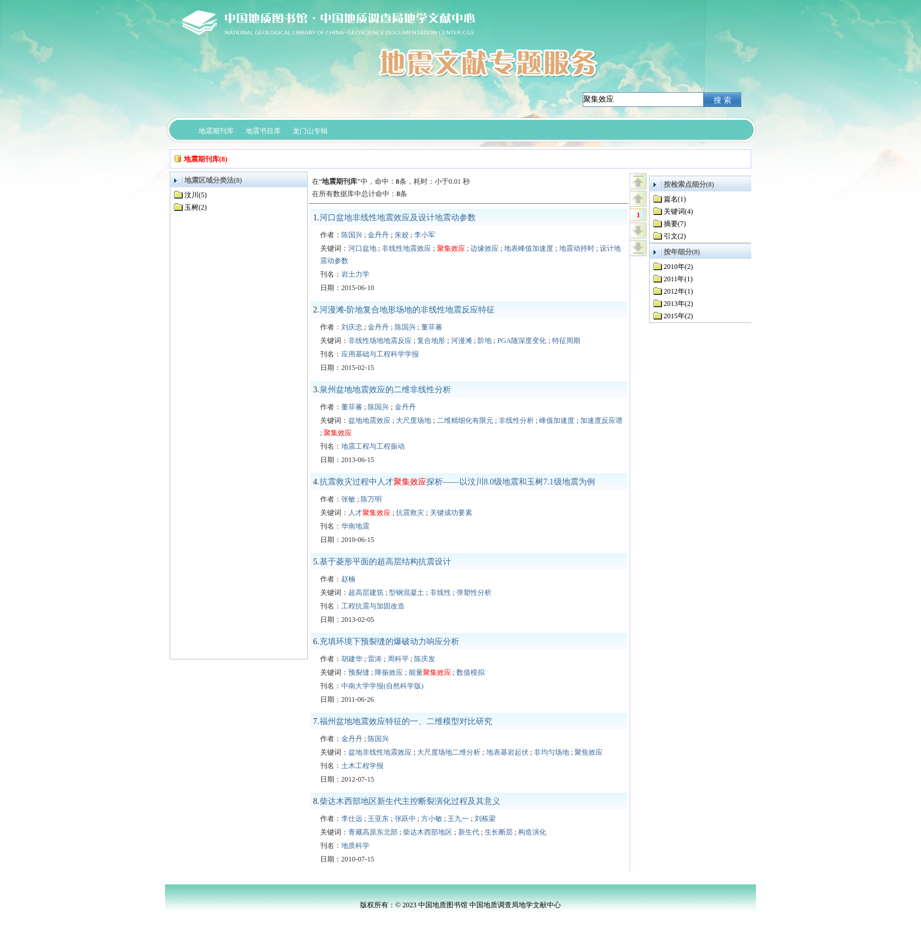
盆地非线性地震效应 (380, 752)
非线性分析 (516, 420)
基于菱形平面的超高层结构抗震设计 (385, 561)
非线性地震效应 (406, 248)
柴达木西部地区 (427, 832)
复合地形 (431, 340)
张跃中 (405, 819)
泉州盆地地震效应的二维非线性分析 (385, 389)
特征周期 (566, 340)
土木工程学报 (362, 766)
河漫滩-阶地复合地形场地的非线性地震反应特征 (407, 309)
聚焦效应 (588, 752)
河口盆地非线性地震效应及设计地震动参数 (398, 217)
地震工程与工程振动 (373, 446)
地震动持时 (576, 248)
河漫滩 (461, 340)
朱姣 (402, 235)
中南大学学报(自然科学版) (382, 686)
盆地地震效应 (369, 420)
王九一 (458, 819)
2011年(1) (678, 279)
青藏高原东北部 (373, 832)
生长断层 (499, 832)
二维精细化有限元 (465, 420)
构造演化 (532, 832)
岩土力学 (355, 274)
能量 (430, 672)
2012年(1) (678, 291)
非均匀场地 (551, 752)
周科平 (398, 659)
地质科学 (355, 846)
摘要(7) (675, 224)
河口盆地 (362, 248)
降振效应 (389, 672)
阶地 (485, 340)
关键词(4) (678, 211)
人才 (369, 513)
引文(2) (675, 236)
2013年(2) (678, 303)
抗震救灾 (410, 513)
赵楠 (348, 579)
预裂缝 (358, 672)
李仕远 (351, 819)
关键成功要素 (451, 513)
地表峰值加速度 (528, 248)
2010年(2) (678, 267)
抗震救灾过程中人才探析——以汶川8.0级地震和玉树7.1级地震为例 (457, 481)
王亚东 (378, 819)
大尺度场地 (413, 420)
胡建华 (351, 659)
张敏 (348, 499)
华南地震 (355, 526)
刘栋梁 (485, 819)
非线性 (440, 592)
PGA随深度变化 (521, 340)
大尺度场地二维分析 (448, 752)
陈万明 (371, 499)
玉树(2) (195, 207)
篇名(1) (675, 199)
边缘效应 (484, 248)
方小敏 (431, 819)
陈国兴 (351, 235)
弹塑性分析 (474, 592)
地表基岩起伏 (507, 752)
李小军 (424, 235)
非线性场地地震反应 (380, 340)
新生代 (468, 832)
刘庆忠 (351, 327)
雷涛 (375, 659)
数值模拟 (470, 672)
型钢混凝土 (406, 592)
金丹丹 (378, 235)
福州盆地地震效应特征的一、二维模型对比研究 (406, 721)
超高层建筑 (366, 592)
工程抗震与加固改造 (373, 606)
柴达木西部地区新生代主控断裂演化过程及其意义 (410, 801)
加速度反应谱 (601, 420)
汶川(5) (195, 195)
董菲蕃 (431, 327)
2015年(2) (678, 316)
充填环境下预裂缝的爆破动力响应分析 (389, 641)
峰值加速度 (556, 420)
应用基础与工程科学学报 (380, 354)
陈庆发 (424, 659)
